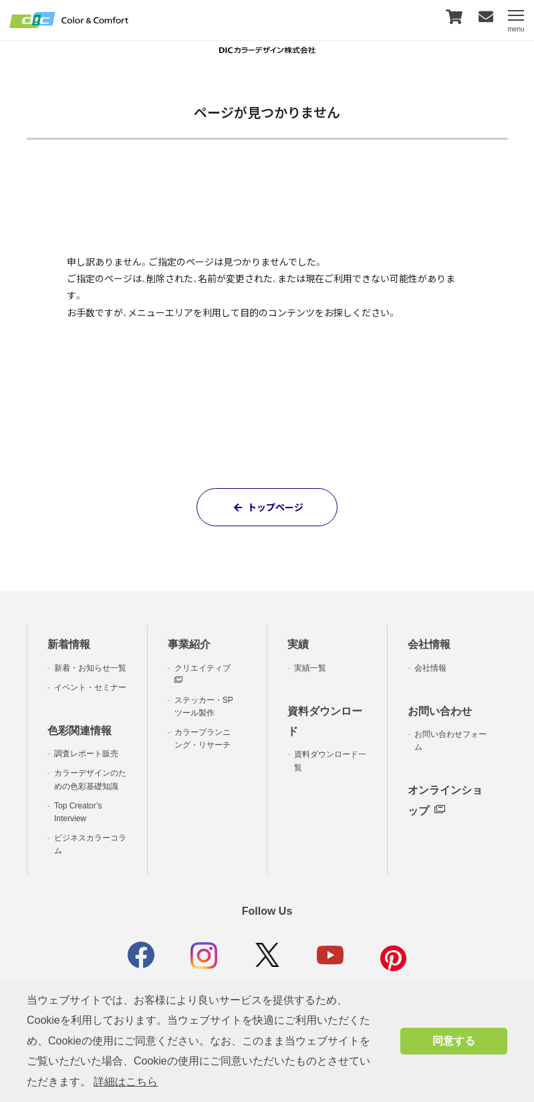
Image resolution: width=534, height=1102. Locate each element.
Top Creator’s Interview (78, 812)
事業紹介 (189, 644)
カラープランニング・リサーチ (202, 739)
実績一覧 (310, 668)
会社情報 (429, 644)
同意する (453, 1040)
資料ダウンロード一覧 (330, 761)
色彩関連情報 (79, 730)
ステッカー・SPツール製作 (203, 706)
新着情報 (68, 644)
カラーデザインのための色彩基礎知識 (90, 779)
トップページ (267, 507)
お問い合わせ (440, 711)
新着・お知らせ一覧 (90, 668)
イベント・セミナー (90, 687)
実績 (298, 644)
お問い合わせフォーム (450, 741)
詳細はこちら (126, 1081)
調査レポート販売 (86, 753)
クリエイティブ (202, 674)
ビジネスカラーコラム (90, 844)
